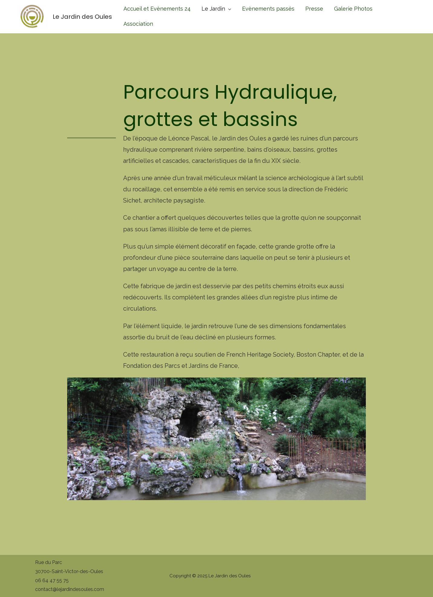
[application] (228, 8)
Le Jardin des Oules (82, 16)
